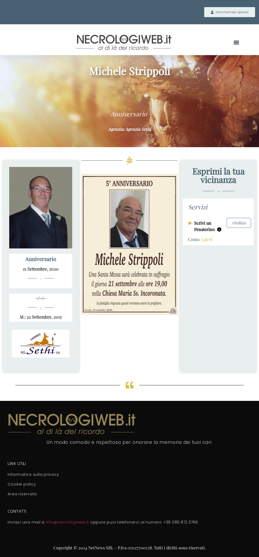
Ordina (239, 223)
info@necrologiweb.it (67, 523)
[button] (236, 43)
